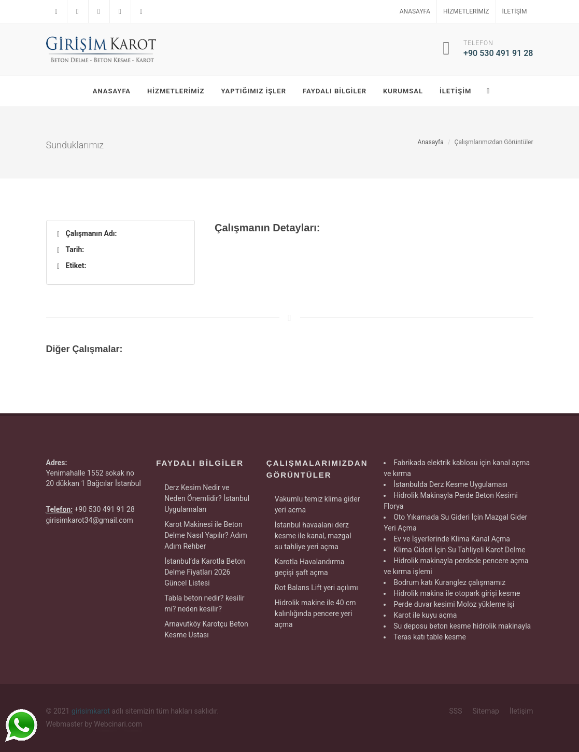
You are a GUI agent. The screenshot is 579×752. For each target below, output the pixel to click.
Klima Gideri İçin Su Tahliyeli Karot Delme (459, 550)
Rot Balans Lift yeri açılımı (316, 587)
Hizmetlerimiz (466, 11)
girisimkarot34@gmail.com (89, 520)
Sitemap (485, 711)
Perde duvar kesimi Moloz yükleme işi (453, 604)
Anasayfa (415, 11)
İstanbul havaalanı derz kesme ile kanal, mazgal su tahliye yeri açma (313, 536)
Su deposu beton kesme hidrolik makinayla (462, 626)
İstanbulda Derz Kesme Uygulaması (450, 484)
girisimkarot (91, 711)
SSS (455, 711)
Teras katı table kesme (429, 637)
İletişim (514, 11)
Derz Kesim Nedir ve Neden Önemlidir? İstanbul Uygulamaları (206, 498)
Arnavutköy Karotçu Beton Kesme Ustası (206, 629)
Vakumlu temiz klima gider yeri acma (317, 504)
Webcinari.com (118, 724)
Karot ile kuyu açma (425, 615)
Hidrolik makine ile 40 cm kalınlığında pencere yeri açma (315, 613)
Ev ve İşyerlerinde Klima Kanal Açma (451, 539)
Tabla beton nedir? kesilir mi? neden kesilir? (204, 603)
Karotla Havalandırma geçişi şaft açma (310, 567)
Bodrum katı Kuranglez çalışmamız (449, 582)
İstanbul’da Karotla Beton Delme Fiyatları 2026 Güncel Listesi (204, 572)
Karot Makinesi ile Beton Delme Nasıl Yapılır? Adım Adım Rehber (205, 535)
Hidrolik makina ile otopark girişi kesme (456, 593)
